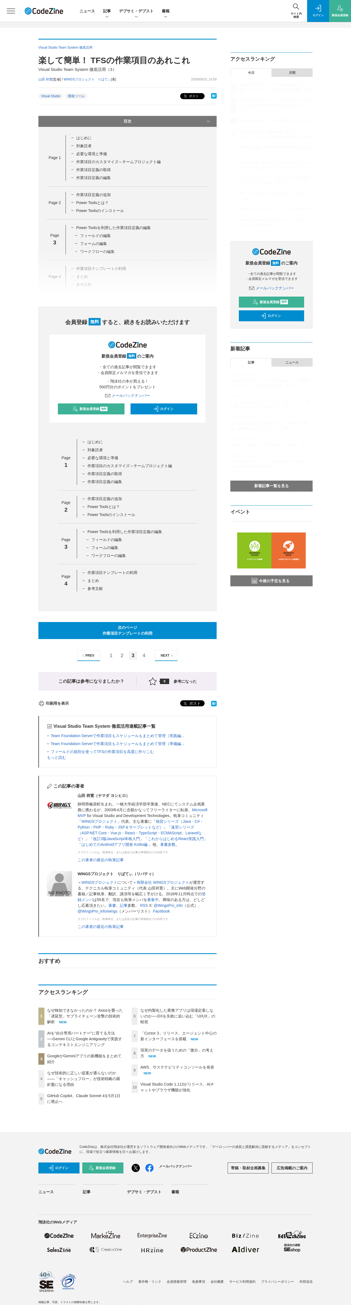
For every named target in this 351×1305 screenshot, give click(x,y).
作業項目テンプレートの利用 (112, 572)
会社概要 (217, 1282)
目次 (167, 121)
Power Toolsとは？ (92, 202)
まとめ (93, 580)
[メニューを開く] (11, 11)
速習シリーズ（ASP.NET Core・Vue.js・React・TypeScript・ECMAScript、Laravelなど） (140, 833)
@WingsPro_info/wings (97, 911)
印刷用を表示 (53, 703)
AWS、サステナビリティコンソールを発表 (177, 1067)
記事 (107, 11)
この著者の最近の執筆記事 (101, 860)
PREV (87, 655)
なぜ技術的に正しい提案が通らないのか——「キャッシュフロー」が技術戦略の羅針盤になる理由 (83, 1079)
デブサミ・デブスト (136, 11)
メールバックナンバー (127, 395)
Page (55, 157)
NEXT (167, 655)
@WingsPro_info (168, 905)
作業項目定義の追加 (93, 195)
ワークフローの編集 (108, 555)
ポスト (191, 96)
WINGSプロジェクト (99, 821)
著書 (112, 905)
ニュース (87, 11)
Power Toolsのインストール (100, 210)
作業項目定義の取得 (93, 170)
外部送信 (306, 1282)
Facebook (161, 911)
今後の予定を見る (271, 581)
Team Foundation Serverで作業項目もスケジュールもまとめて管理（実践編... (117, 736)
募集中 (153, 899)
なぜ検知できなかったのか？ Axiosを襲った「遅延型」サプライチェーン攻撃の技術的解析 (85, 1016)
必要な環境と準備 (91, 154)
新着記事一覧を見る (271, 486)
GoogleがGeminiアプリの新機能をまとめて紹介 (274, 120)
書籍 (165, 11)
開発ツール (76, 96)
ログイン (163, 409)
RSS (144, 905)
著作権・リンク (149, 1282)
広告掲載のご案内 (292, 1168)
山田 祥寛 (45, 79)
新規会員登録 (90, 409)
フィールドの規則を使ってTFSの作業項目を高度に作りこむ (102, 751)
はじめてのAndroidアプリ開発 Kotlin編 (115, 844)
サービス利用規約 (242, 1282)
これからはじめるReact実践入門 (176, 838)
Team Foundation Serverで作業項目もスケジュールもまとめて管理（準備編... (117, 743)
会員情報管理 (176, 1282)
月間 (292, 73)
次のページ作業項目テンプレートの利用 (127, 630)
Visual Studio (50, 96)
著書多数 (168, 844)
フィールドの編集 (95, 235)
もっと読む (56, 757)
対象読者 (84, 146)
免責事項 (198, 1282)
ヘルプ (128, 1282)
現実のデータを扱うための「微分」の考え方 (272, 193)
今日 (251, 73)
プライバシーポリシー (277, 1282)
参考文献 (95, 588)
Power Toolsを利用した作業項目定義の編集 (113, 227)
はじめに (84, 138)
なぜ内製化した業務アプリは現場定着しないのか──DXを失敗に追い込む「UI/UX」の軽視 (177, 1016)
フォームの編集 (93, 243)
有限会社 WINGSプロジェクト (163, 882)
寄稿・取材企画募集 (248, 1168)
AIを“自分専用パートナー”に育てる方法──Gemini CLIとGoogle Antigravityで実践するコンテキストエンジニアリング (84, 1039)
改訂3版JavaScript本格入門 (116, 838)
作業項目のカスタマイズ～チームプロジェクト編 (118, 162)
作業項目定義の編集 (93, 177)
